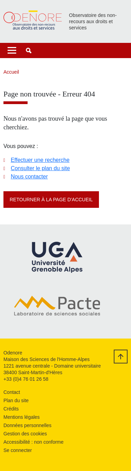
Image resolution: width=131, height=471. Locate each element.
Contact (11, 392)
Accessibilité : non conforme (33, 442)
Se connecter (17, 450)
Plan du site (16, 400)
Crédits (11, 409)
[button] (28, 50)
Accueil (11, 72)
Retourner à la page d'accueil (51, 199)
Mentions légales (21, 417)
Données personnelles (27, 425)
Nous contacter (29, 176)
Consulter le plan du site (40, 168)
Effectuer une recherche (40, 160)
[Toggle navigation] (11, 50)
